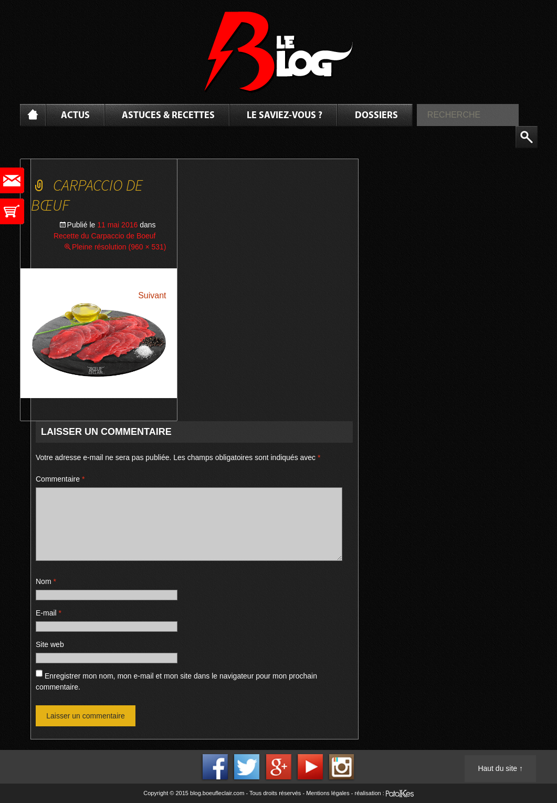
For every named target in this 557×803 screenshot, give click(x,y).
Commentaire (60, 479)
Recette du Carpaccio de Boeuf (105, 236)
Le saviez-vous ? (284, 116)
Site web (50, 644)
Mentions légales (328, 793)
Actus (75, 116)
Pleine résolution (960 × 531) (119, 247)
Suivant (152, 295)
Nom (46, 581)
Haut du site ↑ (500, 768)
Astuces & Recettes (168, 116)
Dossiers (376, 116)
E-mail (48, 613)
